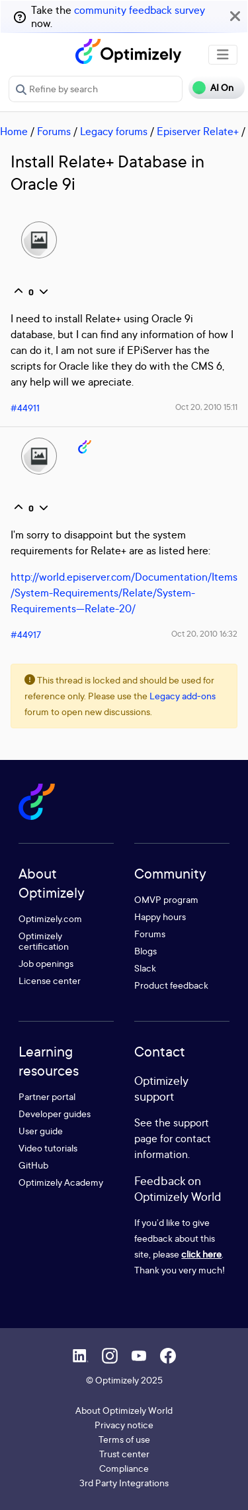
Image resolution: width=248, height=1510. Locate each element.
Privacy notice (124, 1424)
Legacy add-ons (182, 695)
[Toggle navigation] (222, 55)
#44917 (26, 634)
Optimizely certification (44, 940)
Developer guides (55, 1113)
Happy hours (160, 916)
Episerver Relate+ (198, 131)
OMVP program (166, 899)
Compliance (124, 1468)
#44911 (25, 407)
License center (50, 980)
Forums (54, 131)
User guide (41, 1130)
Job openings (46, 963)
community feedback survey (139, 10)
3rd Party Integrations (124, 1482)
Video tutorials (48, 1148)
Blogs (145, 950)
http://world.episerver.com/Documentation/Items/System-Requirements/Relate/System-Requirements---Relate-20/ (124, 592)
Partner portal (47, 1096)
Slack (145, 968)
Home (14, 131)
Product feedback (171, 985)
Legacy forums (113, 131)
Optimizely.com (50, 918)
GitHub (33, 1165)
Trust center (124, 1453)
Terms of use (124, 1439)
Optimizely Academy (61, 1182)
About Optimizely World (124, 1410)
